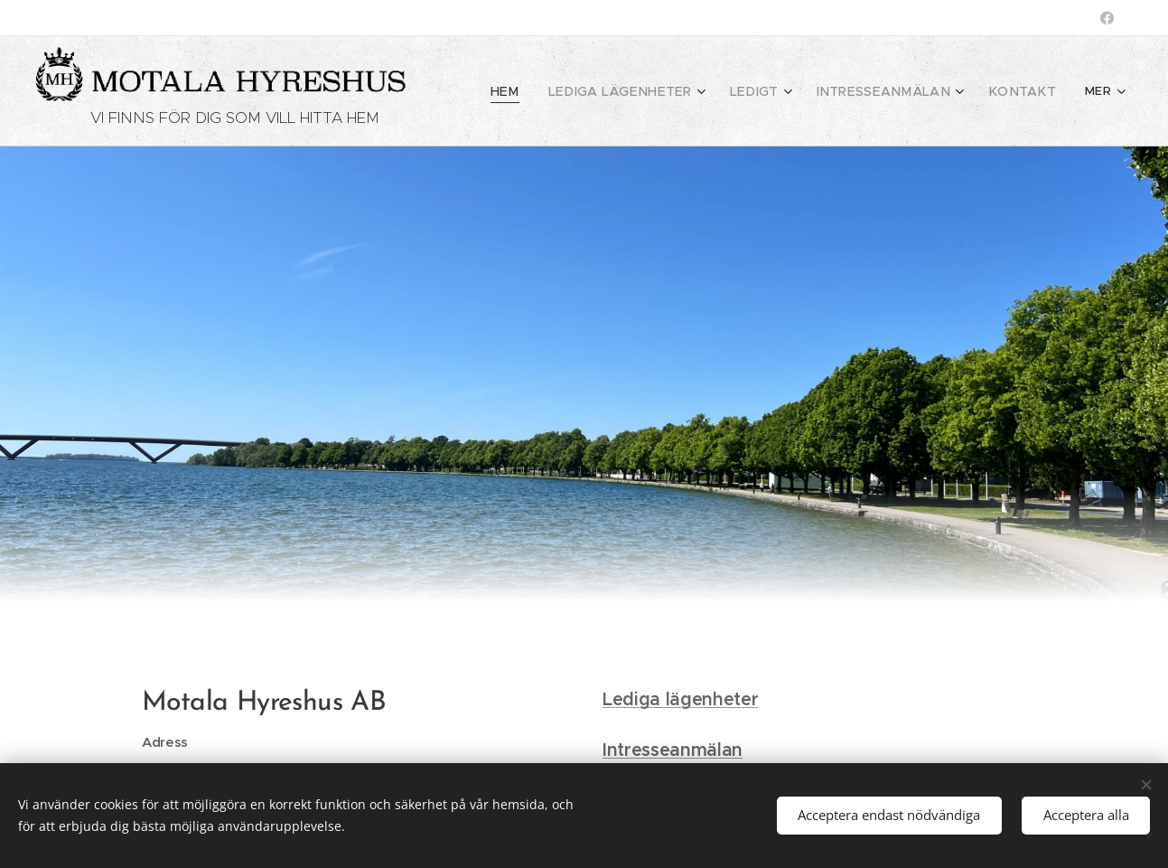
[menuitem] (551, 91)
